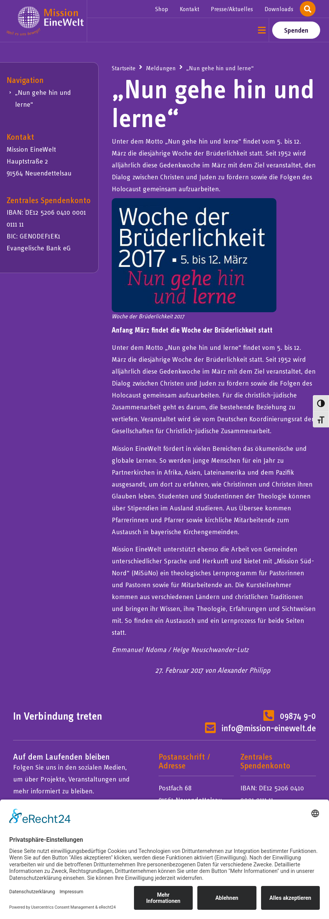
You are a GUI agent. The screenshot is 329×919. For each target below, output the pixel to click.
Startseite (124, 68)
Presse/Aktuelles (232, 9)
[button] (262, 30)
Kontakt (189, 9)
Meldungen (161, 68)
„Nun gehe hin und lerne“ (43, 98)
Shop (161, 9)
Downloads (279, 9)
